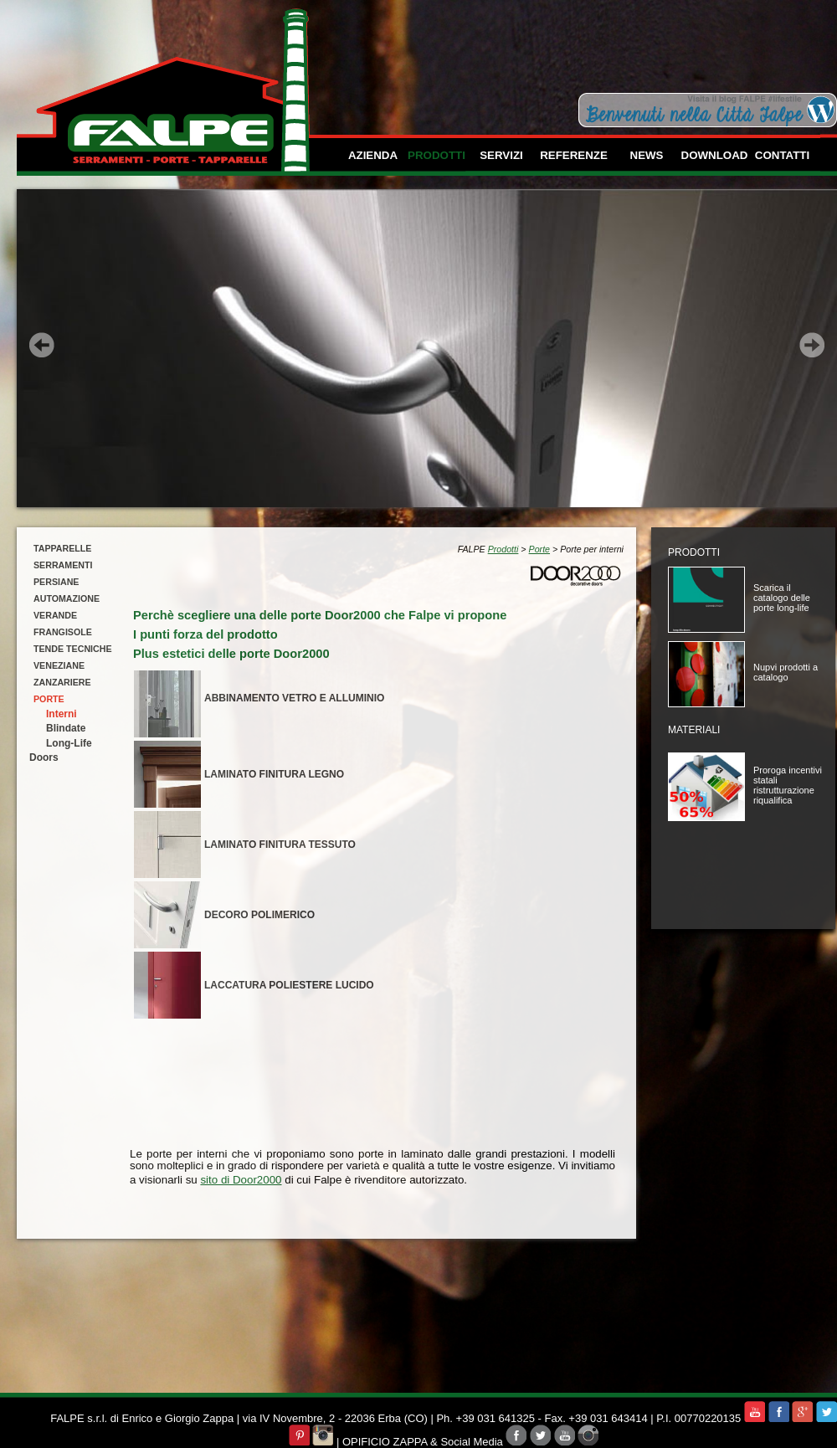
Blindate (65, 728)
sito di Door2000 (240, 1179)
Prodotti (503, 549)
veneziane (59, 665)
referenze (574, 155)
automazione (66, 598)
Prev (41, 344)
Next (811, 344)
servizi (501, 155)
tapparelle (62, 548)
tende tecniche (72, 649)
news (647, 155)
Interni (61, 714)
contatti (782, 155)
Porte (539, 549)
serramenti (62, 565)
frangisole (62, 632)
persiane (56, 582)
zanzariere (62, 682)
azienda (373, 155)
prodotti (436, 155)
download (714, 155)
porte (48, 699)
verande (55, 615)
